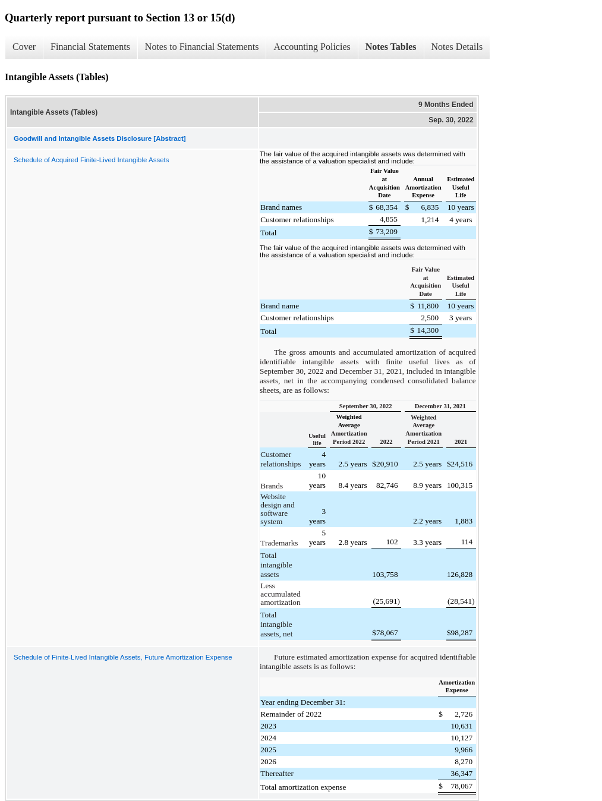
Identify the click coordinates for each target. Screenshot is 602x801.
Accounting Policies (311, 47)
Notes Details (457, 47)
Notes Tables (391, 47)
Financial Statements (90, 47)
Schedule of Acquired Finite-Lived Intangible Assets (91, 159)
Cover (24, 47)
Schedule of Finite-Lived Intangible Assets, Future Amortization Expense (123, 657)
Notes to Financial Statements (202, 47)
